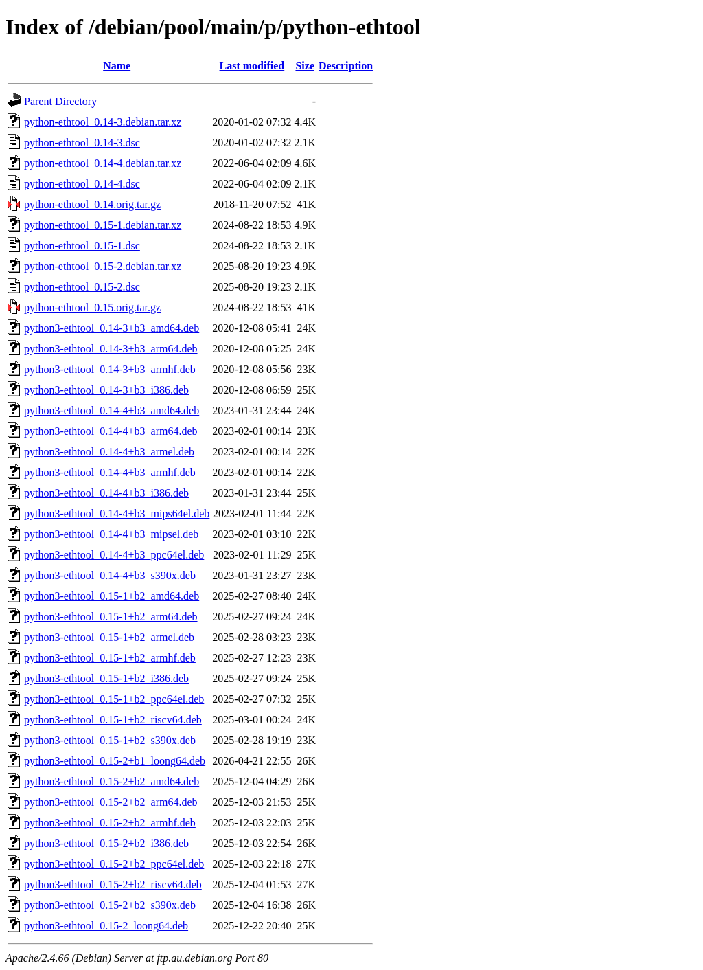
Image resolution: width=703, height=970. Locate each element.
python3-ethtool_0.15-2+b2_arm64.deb (111, 802)
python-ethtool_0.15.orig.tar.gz (92, 307)
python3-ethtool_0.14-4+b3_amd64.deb (111, 410)
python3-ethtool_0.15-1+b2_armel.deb (109, 637)
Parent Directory (60, 101)
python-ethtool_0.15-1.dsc (82, 245)
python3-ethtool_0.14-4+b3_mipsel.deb (111, 534)
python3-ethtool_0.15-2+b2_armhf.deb (110, 822)
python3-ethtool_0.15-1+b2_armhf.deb (110, 658)
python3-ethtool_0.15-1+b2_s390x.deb (110, 740)
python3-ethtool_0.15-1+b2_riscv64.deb (113, 719)
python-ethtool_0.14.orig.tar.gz (92, 204)
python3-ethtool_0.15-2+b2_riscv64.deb (113, 884)
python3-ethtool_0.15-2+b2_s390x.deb (110, 905)
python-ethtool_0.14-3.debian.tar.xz (102, 122)
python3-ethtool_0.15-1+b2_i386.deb (106, 678)
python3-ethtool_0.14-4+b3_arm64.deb (111, 431)
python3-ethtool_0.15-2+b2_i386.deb (106, 843)
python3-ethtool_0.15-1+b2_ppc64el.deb (114, 699)
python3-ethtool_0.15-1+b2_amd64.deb (111, 596)
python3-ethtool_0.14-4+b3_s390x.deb (110, 575)
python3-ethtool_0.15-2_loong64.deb (106, 926)
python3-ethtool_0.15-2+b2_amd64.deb (111, 781)
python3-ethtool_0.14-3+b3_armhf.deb (110, 369)
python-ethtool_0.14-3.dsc (82, 142)
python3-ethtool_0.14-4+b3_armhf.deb (110, 472)
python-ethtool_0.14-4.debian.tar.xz (102, 163)
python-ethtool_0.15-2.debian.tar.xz (102, 266)
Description (346, 65)
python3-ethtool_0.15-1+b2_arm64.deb (111, 616)
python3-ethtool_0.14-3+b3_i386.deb (106, 390)
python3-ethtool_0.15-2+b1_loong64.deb (114, 761)
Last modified (252, 65)
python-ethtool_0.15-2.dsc (82, 287)
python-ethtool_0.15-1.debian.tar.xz (102, 225)
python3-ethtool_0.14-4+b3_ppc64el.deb (114, 555)
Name (116, 65)
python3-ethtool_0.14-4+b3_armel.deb (109, 452)
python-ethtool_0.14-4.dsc (82, 184)
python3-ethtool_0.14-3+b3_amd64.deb (111, 328)
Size (304, 65)
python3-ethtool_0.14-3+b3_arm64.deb (111, 348)
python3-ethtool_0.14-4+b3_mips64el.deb (116, 513)
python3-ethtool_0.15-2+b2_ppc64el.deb (114, 864)
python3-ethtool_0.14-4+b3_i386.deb (106, 493)
